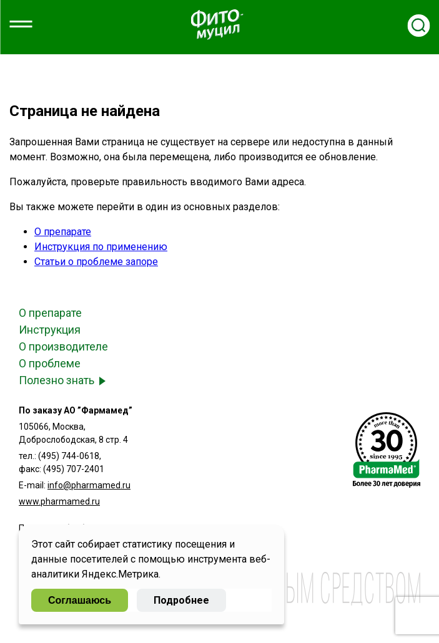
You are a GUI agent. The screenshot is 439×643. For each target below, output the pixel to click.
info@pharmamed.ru (89, 485)
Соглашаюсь (79, 600)
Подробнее (181, 600)
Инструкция (50, 329)
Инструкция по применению (100, 247)
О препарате (62, 232)
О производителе (63, 346)
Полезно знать (56, 380)
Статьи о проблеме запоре (96, 262)
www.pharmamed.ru (59, 501)
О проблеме (50, 363)
